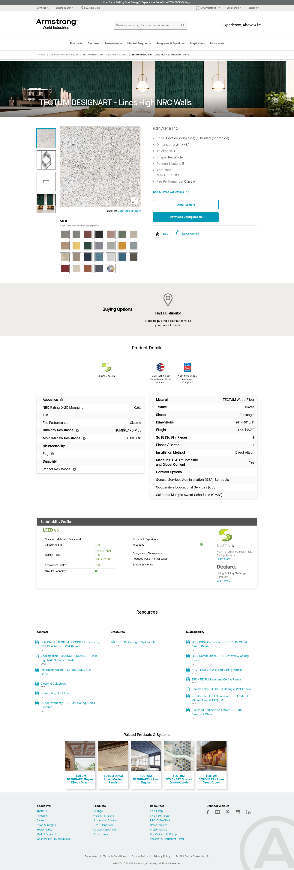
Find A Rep (156, 811)
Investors (42, 816)
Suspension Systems (105, 820)
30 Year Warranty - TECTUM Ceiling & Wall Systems (68, 705)
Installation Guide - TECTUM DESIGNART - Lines (68, 672)
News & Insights (46, 825)
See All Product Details (171, 192)
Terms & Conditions (114, 856)
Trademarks (91, 856)
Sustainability (44, 829)
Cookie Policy (140, 856)
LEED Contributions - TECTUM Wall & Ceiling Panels (220, 658)
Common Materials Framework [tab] (63, 539)
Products (76, 43)
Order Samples (158, 825)
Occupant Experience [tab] (146, 539)
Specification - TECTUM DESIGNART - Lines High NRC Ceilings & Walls (69, 658)
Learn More (223, 559)
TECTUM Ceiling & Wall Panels (135, 642)
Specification (190, 234)
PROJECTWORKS (160, 820)
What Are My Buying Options (53, 839)
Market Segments (139, 43)
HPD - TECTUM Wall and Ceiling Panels (217, 670)
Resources (217, 43)
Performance (113, 43)
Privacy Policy (162, 856)
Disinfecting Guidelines (55, 693)
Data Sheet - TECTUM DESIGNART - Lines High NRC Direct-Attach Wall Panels (71, 644)
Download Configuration (186, 217)
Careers (41, 820)
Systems (93, 43)
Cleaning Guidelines (53, 684)
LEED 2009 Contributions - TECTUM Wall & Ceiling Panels (219, 644)
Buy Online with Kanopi (163, 834)
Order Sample (186, 205)
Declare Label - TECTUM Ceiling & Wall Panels (221, 689)
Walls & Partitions (103, 816)
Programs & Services (170, 43)
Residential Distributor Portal (167, 839)
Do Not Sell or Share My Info (192, 856)
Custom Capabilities (104, 829)
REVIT (162, 234)
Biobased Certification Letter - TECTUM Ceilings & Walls (217, 712)
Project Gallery (158, 829)
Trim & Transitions (103, 825)
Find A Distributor (160, 816)
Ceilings (98, 811)
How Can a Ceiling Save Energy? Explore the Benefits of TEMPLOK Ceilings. (147, 2)
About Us (42, 811)
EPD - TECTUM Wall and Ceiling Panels (217, 679)
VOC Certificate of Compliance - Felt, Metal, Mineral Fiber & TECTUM (220, 698)
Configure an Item (129, 211)
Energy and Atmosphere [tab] (147, 553)
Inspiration (197, 43)
